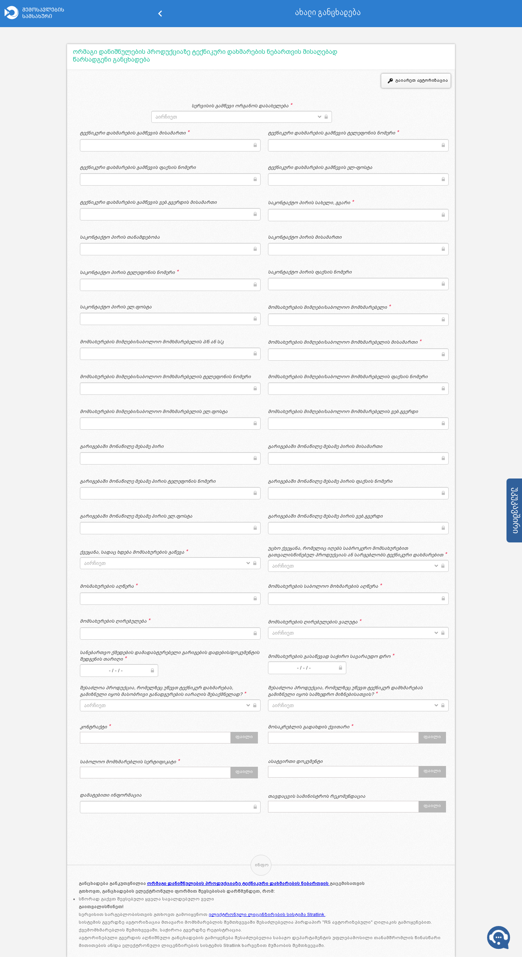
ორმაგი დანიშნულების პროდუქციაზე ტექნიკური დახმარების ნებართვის (238, 883)
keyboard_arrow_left (160, 13)
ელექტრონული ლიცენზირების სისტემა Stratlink (267, 914)
